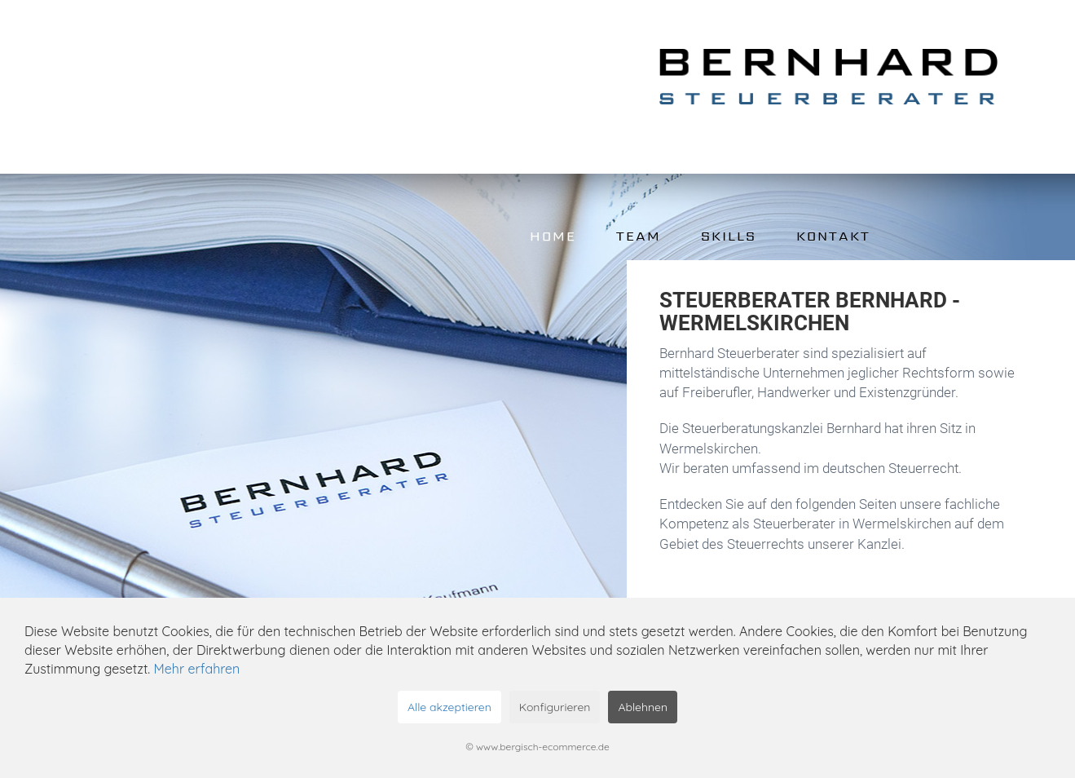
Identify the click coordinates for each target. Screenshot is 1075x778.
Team (638, 235)
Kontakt (833, 235)
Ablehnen (642, 707)
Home (553, 235)
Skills (728, 235)
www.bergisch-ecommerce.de (543, 746)
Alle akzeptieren (449, 707)
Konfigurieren (555, 707)
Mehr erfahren (197, 669)
